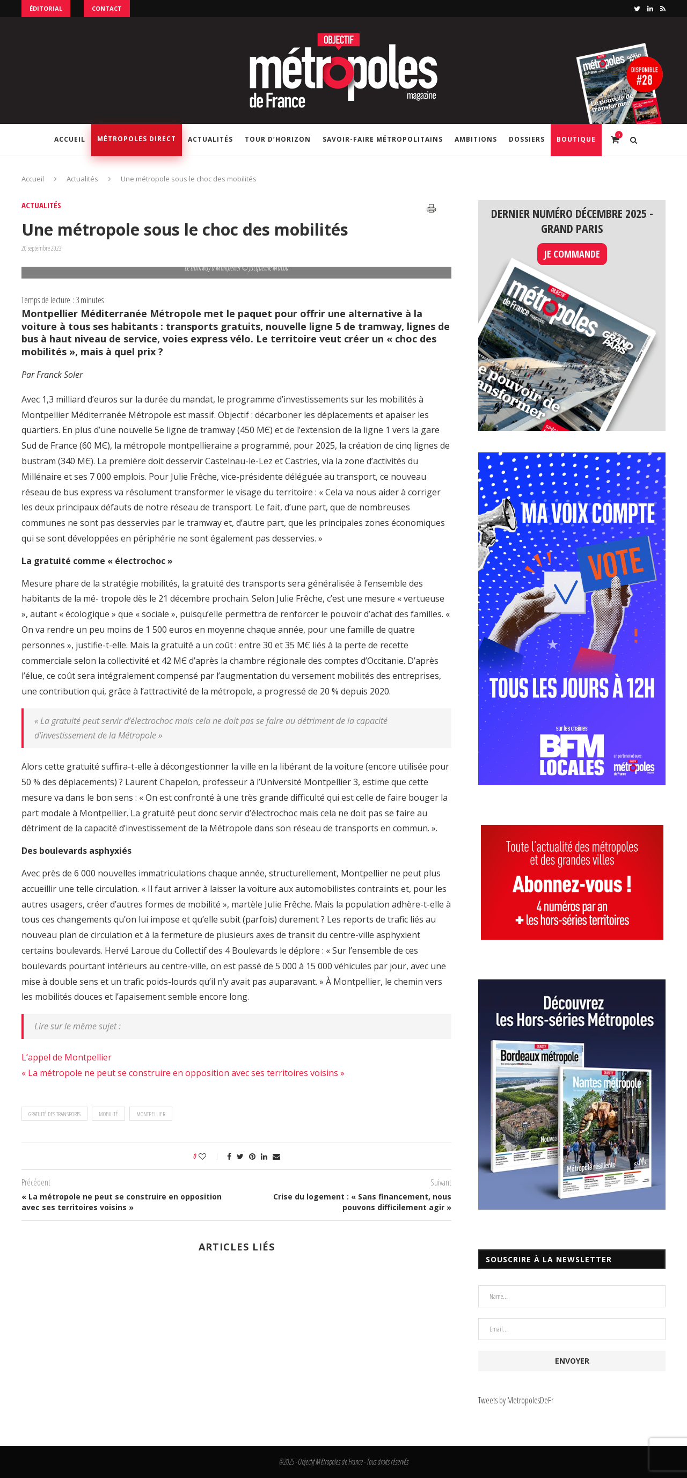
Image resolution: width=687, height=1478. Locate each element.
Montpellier (150, 1114)
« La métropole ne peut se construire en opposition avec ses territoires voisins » (183, 1073)
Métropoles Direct (136, 138)
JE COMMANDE (572, 253)
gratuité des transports (54, 1114)
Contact (107, 8)
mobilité (108, 1114)
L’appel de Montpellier (66, 1057)
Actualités (210, 139)
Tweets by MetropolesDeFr (515, 1400)
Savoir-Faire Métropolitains (383, 139)
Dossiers (527, 139)
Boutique (576, 139)
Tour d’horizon (278, 139)
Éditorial (46, 8)
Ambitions (476, 139)
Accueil (69, 139)
